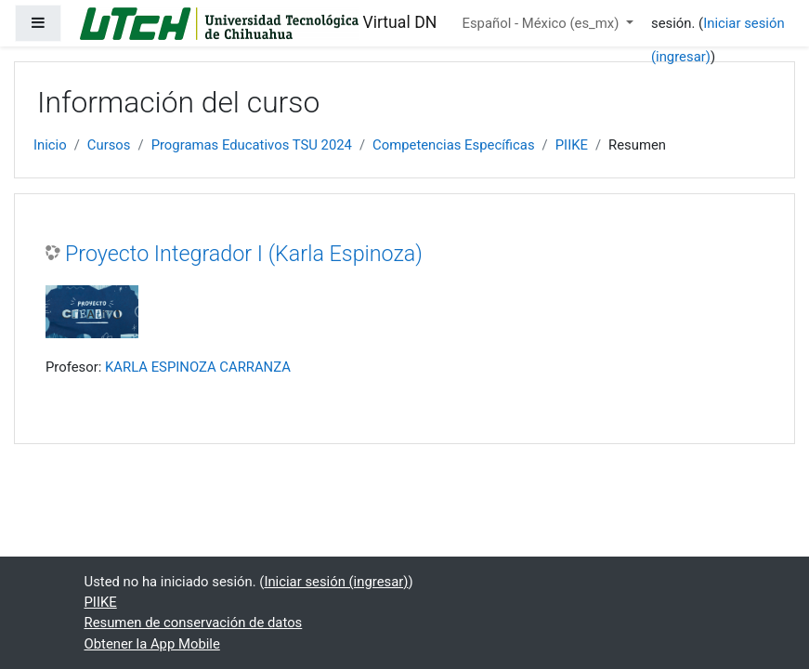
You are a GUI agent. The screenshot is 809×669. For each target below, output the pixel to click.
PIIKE (571, 145)
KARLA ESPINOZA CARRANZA (198, 367)
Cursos (109, 145)
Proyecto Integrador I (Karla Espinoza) (244, 254)
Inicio (50, 145)
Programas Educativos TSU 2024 (251, 145)
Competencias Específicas (453, 145)
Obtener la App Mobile (152, 644)
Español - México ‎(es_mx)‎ (543, 23)
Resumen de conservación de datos (194, 622)
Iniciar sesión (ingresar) (336, 581)
